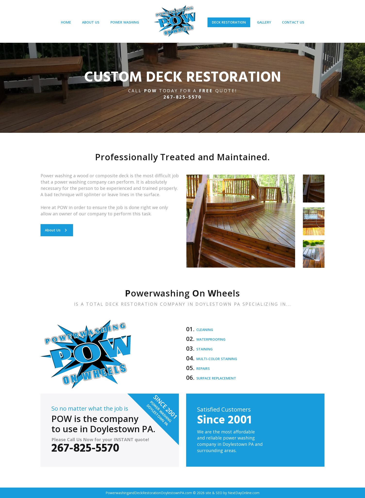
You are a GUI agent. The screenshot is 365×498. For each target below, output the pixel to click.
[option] (240, 221)
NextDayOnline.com (243, 492)
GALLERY (266, 23)
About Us (57, 230)
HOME (62, 23)
